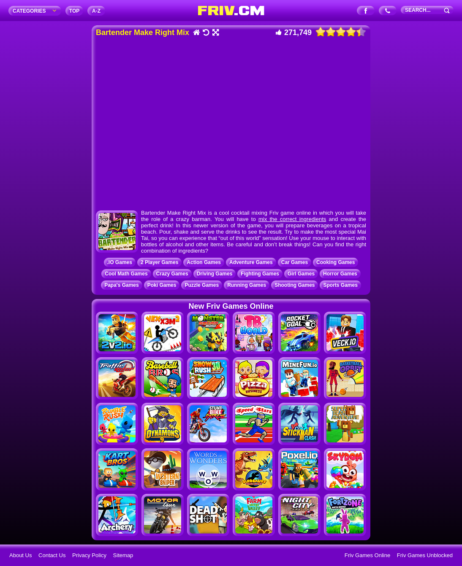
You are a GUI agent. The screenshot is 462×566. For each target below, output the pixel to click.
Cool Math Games (126, 274)
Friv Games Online (367, 555)
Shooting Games (294, 285)
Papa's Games (121, 285)
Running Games (246, 285)
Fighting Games (260, 274)
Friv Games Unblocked (425, 555)
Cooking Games (335, 262)
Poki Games (162, 285)
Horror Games (340, 274)
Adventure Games (251, 262)
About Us (20, 555)
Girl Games (301, 274)
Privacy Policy (89, 555)
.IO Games (119, 262)
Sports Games (340, 285)
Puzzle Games (202, 285)
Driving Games (215, 274)
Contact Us (51, 555)
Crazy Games (172, 274)
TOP (74, 11)
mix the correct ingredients (292, 219)
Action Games (204, 262)
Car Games (294, 262)
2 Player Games (159, 262)
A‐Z (96, 11)
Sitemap (123, 555)
